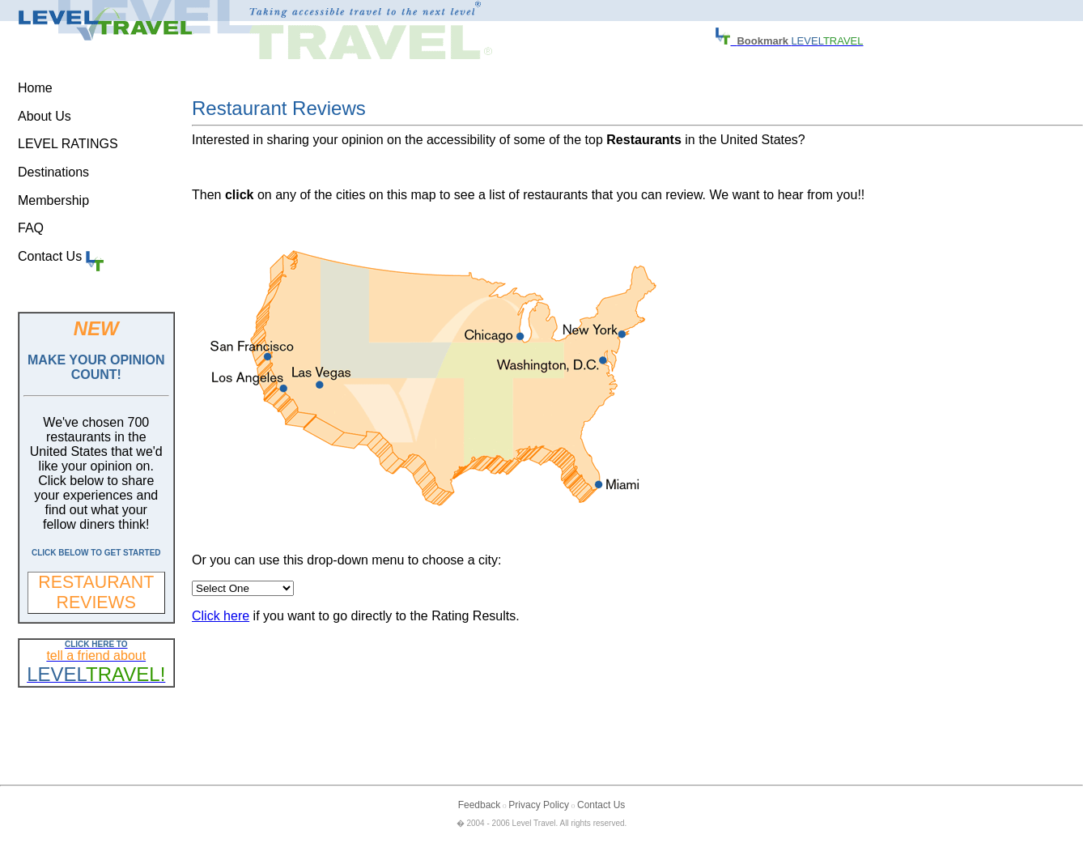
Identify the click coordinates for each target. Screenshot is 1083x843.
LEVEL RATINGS (68, 144)
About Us (44, 116)
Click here (220, 616)
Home (35, 88)
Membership (53, 200)
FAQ (31, 228)
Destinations (53, 172)
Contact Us (61, 256)
